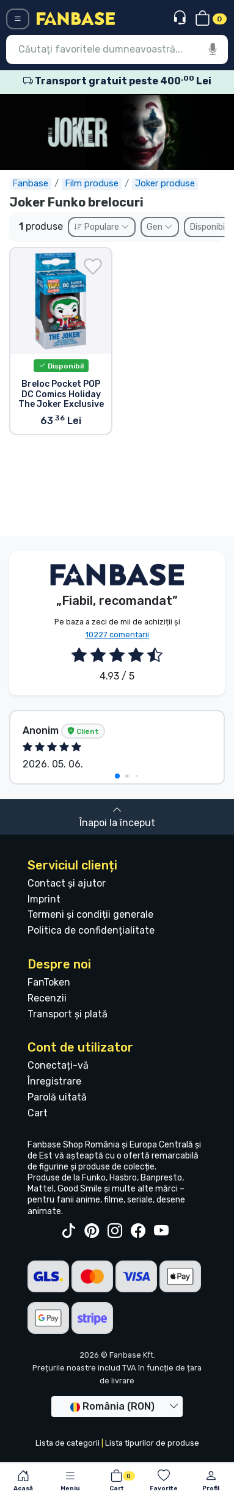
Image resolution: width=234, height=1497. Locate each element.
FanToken (48, 982)
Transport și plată (67, 1014)
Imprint (43, 899)
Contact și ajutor (66, 883)
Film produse (92, 183)
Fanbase (30, 183)
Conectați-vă (58, 1065)
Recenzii (47, 998)
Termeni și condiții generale (90, 914)
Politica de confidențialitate (91, 930)
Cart (37, 1113)
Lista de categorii (67, 1443)
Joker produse (165, 183)
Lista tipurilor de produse (152, 1443)
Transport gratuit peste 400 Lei (117, 81)
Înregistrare (54, 1081)
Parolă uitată (57, 1097)
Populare (102, 227)
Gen (160, 227)
